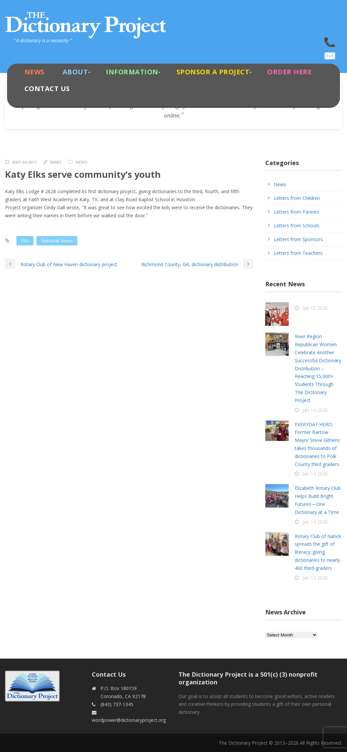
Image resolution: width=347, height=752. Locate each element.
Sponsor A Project (213, 71)
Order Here (289, 71)
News (34, 71)
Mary (56, 162)
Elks (25, 240)
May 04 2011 (24, 162)
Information (132, 71)
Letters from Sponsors (298, 239)
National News (57, 240)
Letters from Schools (297, 225)
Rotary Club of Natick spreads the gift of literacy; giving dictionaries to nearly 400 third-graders (318, 552)
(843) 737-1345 (330, 40)
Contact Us (47, 88)
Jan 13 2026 (315, 578)
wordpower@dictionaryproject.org (330, 53)
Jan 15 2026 (315, 308)
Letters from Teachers (298, 253)
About (75, 71)
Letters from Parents (296, 212)
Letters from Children (297, 198)
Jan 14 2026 (315, 410)
